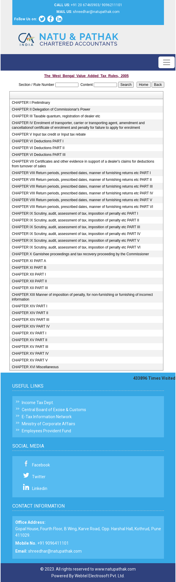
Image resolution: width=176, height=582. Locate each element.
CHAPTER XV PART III (30, 347)
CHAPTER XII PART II (29, 281)
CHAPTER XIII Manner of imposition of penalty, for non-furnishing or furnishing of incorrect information (82, 297)
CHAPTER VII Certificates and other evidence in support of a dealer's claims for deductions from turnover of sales (83, 163)
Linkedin (39, 488)
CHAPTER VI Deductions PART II (38, 148)
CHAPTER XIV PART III (30, 320)
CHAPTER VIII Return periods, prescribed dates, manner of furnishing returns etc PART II (82, 180)
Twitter (39, 476)
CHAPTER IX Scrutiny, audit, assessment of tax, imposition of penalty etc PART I (75, 213)
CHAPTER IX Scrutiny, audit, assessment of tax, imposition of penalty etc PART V (76, 241)
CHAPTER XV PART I (29, 333)
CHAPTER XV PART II (29, 340)
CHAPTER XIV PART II (30, 313)
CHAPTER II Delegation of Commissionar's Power (51, 109)
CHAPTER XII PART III (30, 288)
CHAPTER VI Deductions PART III (39, 155)
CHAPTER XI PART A (29, 261)
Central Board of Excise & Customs (54, 409)
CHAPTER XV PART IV (30, 353)
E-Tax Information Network (47, 416)
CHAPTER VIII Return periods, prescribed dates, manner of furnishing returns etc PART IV (82, 193)
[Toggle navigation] (166, 62)
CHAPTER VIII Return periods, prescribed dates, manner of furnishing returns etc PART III (82, 186)
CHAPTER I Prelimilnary (31, 103)
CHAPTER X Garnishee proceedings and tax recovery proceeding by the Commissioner (80, 254)
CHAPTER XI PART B (29, 268)
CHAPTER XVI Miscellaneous (35, 367)
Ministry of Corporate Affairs (48, 423)
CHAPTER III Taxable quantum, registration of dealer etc (56, 116)
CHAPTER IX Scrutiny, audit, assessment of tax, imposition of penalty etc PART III (76, 227)
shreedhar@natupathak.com (55, 551)
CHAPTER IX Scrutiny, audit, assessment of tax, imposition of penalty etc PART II (75, 220)
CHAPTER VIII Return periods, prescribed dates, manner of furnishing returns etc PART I (81, 173)
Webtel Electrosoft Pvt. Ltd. (100, 575)
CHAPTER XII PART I (29, 274)
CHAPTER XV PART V (30, 360)
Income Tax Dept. (38, 402)
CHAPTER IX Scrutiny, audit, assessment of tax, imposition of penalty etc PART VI (76, 247)
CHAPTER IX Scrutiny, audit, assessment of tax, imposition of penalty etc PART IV (76, 234)
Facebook (41, 465)
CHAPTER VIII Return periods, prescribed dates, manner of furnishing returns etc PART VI (82, 207)
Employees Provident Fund (46, 430)
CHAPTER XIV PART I (29, 306)
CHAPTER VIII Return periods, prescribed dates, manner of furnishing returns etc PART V (82, 200)
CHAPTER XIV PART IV (31, 326)
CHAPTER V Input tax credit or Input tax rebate (49, 134)
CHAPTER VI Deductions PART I (37, 141)
